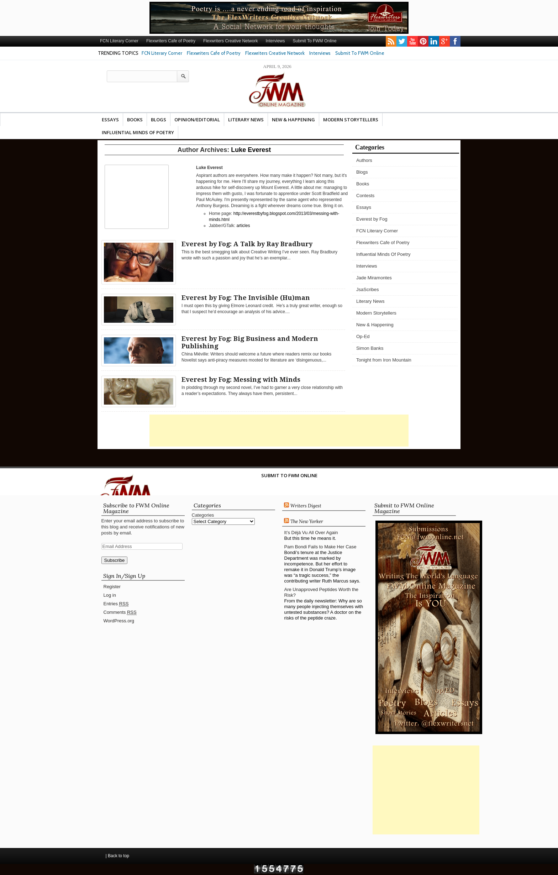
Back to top (118, 855)
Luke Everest (251, 149)
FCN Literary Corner (119, 40)
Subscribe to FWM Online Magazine (136, 508)
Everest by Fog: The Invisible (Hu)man (245, 297)
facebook (455, 41)
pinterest (423, 41)
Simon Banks (370, 348)
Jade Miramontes (374, 277)
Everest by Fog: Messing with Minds (240, 379)
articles (243, 225)
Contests (365, 195)
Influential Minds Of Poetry (138, 132)
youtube (412, 41)
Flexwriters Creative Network (230, 40)
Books (135, 119)
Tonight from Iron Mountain (383, 360)
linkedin (433, 41)
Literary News (246, 119)
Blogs (158, 119)
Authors (364, 160)
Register (112, 586)
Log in (110, 595)
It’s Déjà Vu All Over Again (311, 532)
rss (391, 41)
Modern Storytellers (350, 119)
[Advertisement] (279, 431)
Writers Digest (305, 506)
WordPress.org (119, 620)
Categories (203, 515)
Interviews (275, 40)
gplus (444, 41)
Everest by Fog (371, 219)
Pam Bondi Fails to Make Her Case (320, 546)
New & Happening (293, 119)
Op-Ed (363, 336)
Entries (116, 604)
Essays (110, 119)
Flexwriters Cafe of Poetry (170, 40)
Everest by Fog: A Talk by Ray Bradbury (246, 244)
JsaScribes (367, 289)
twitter (401, 41)
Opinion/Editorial (197, 119)
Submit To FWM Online (314, 40)
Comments (120, 612)
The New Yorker (306, 521)
